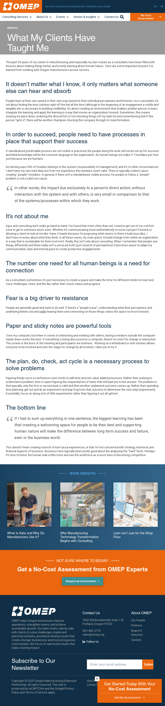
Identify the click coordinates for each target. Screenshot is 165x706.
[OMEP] (21, 6)
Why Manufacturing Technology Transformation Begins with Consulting (79, 537)
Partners (136, 625)
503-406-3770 (91, 630)
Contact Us (94, 684)
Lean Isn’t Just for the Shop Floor (133, 535)
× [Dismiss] (97, 679)
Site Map (92, 680)
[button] (30, 17)
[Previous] (155, 6)
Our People (138, 620)
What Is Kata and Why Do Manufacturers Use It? (25, 535)
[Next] (161, 6)
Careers (136, 640)
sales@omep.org (93, 634)
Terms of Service (36, 692)
